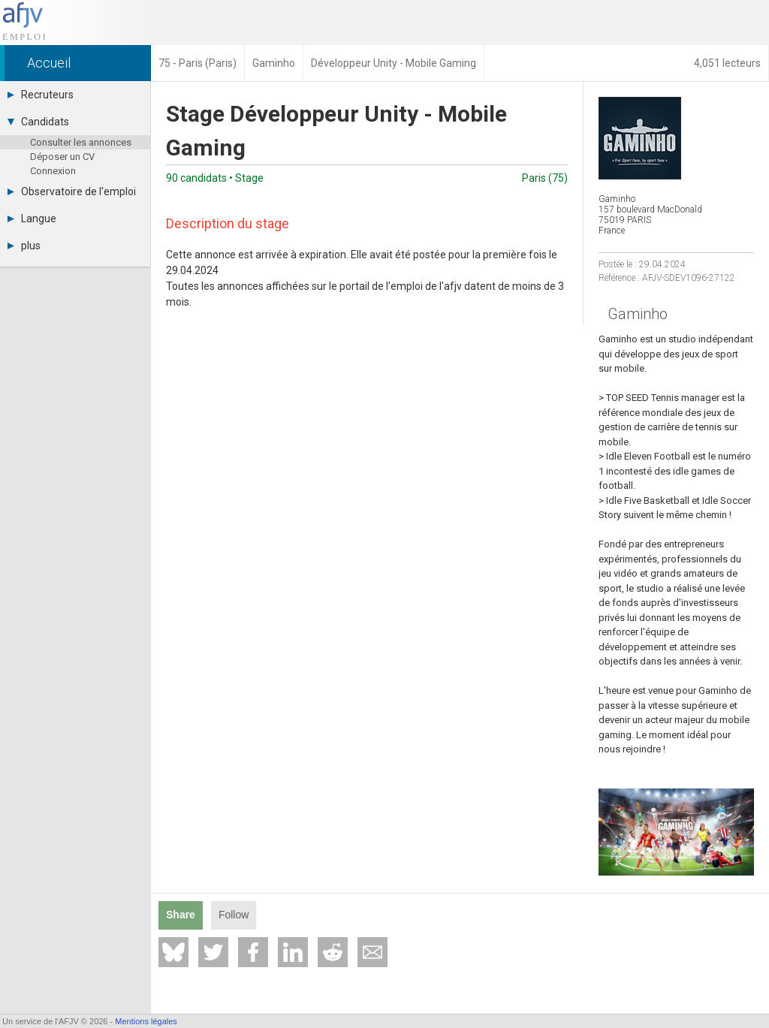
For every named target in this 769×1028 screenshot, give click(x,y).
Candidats (38, 122)
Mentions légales (146, 1021)
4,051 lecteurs (727, 63)
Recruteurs (41, 95)
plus (24, 246)
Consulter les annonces (80, 142)
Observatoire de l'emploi (72, 191)
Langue (32, 219)
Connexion (53, 170)
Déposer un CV (62, 156)
